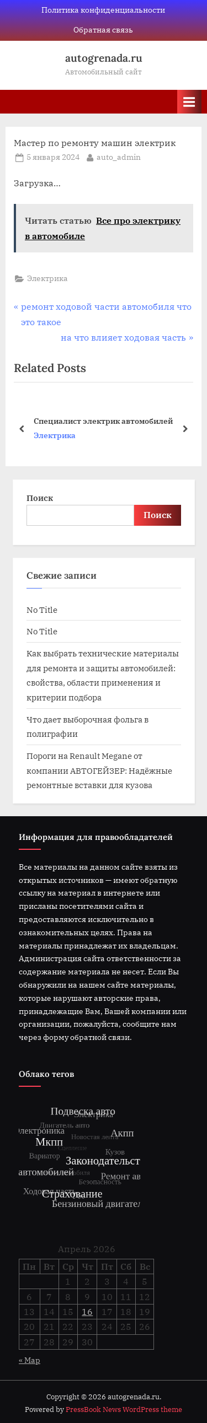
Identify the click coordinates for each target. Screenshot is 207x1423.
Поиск (39, 497)
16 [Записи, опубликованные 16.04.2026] (87, 1311)
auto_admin (119, 156)
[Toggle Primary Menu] (189, 102)
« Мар (29, 1360)
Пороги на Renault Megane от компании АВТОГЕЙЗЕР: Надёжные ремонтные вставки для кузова (99, 770)
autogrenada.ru (103, 57)
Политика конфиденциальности (103, 10)
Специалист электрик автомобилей (103, 420)
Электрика (47, 278)
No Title (41, 609)
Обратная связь (103, 30)
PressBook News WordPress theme (124, 1409)
